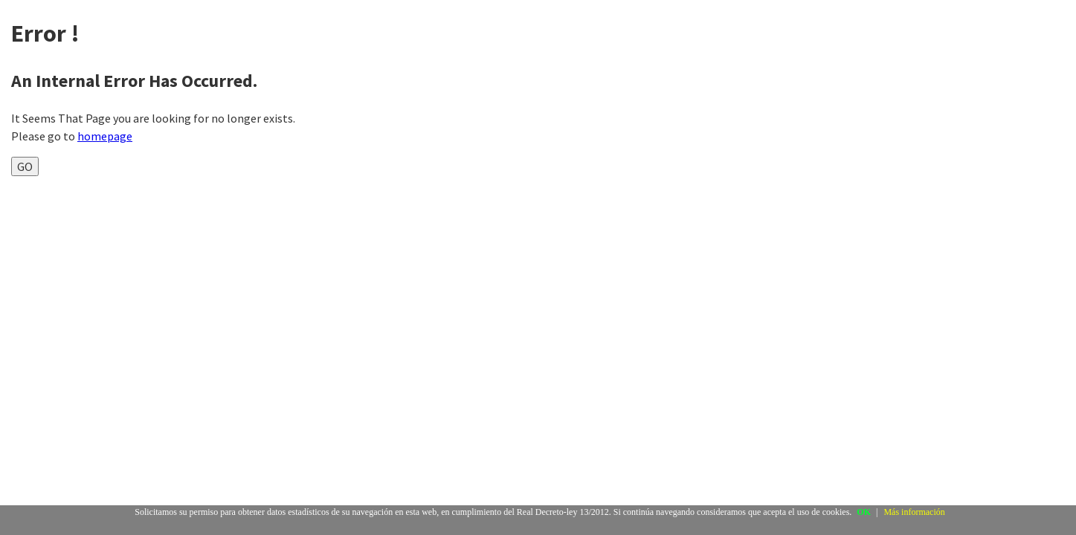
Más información (913, 512)
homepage (104, 136)
